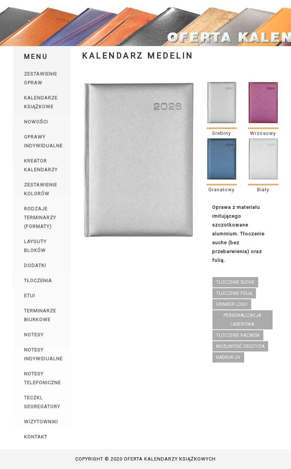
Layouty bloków (35, 246)
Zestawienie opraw (40, 78)
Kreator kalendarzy (41, 165)
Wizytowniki (41, 421)
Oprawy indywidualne (43, 141)
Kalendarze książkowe (41, 102)
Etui (29, 295)
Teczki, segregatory (42, 402)
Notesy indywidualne (43, 354)
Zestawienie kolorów (40, 189)
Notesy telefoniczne (42, 378)
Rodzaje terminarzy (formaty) (40, 217)
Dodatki (35, 265)
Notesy (34, 334)
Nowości (36, 122)
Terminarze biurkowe (40, 315)
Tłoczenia (38, 280)
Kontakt (35, 437)
